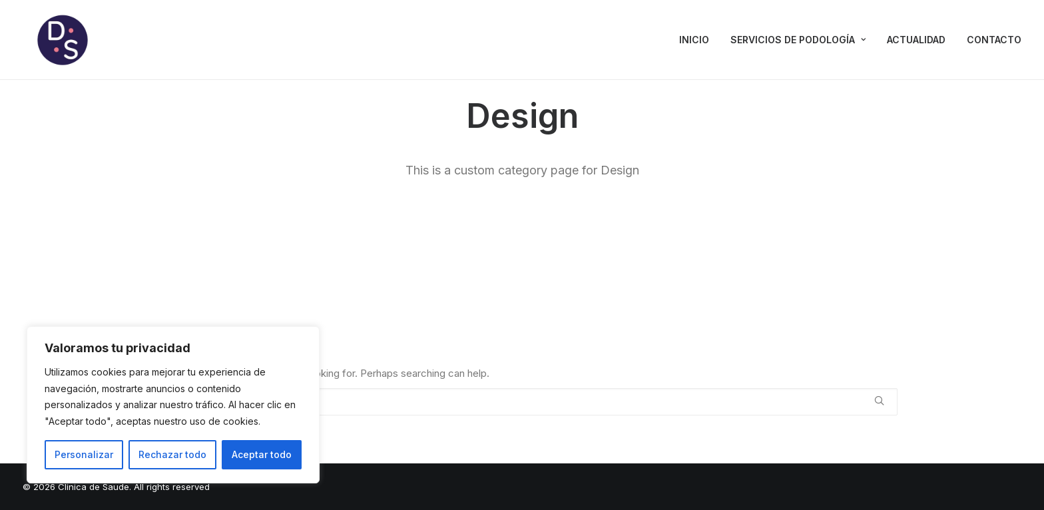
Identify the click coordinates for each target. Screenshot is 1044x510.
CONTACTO (994, 39)
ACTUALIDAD (916, 39)
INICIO (694, 39)
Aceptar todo (262, 454)
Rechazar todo (172, 454)
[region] (173, 404)
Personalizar (84, 454)
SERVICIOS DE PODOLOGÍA (798, 39)
